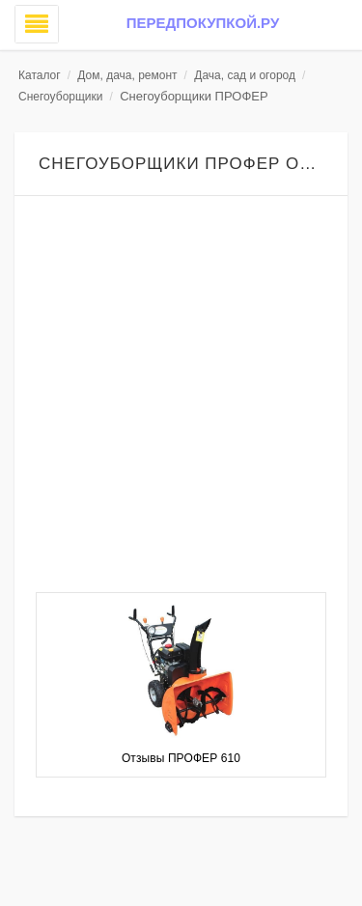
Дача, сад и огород (244, 75)
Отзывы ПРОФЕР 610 (181, 758)
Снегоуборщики (60, 96)
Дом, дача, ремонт (127, 75)
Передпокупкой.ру (202, 22)
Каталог (39, 75)
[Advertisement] (181, 396)
